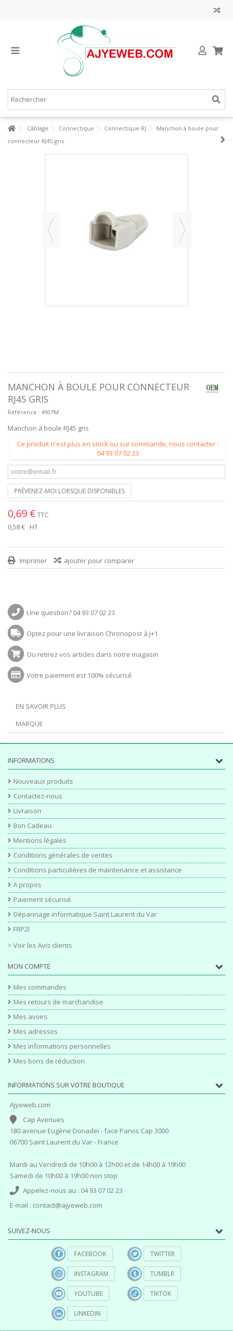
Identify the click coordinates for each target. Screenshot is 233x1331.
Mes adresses (35, 1031)
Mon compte (29, 966)
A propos (27, 885)
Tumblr (162, 1273)
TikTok (160, 1293)
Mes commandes (39, 987)
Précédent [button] (50, 230)
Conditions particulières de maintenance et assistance (97, 870)
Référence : (24, 412)
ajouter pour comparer (99, 560)
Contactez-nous (37, 796)
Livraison (27, 811)
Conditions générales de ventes (62, 855)
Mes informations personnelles (62, 1046)
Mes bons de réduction (49, 1061)
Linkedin (87, 1313)
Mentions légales (39, 840)
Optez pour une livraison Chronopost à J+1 (92, 633)
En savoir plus (41, 706)
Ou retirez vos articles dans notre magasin (92, 654)
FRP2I (21, 929)
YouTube (88, 1293)
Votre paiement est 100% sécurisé (79, 675)
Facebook (90, 1253)
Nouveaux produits (43, 781)
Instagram (91, 1273)
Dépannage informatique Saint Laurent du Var (85, 914)
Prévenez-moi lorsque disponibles (69, 491)
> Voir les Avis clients (40, 945)
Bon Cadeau (32, 825)
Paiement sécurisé (42, 899)
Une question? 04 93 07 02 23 (71, 612)
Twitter (162, 1253)
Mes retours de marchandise (58, 1002)
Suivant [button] (182, 230)
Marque (29, 723)
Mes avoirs (30, 1017)
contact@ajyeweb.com (67, 1205)
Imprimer (32, 560)
